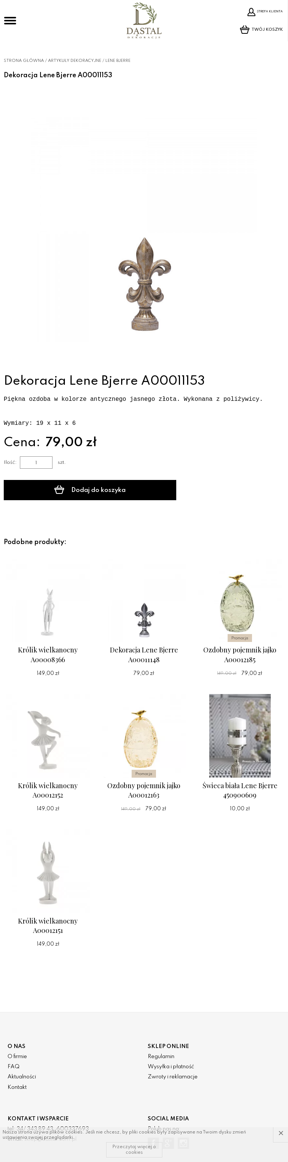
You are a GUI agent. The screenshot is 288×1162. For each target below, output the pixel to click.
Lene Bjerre (117, 60)
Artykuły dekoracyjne (74, 60)
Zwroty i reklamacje (173, 1077)
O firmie (17, 1056)
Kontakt (17, 1087)
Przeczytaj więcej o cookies (134, 1150)
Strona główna (24, 60)
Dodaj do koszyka (67, 490)
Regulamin (161, 1056)
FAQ (14, 1066)
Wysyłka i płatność (171, 1066)
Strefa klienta (261, 12)
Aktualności (22, 1077)
